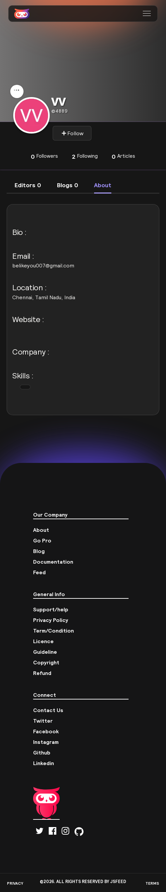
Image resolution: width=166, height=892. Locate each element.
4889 (59, 111)
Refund (42, 673)
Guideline (45, 652)
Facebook (46, 731)
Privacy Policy (50, 620)
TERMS (152, 883)
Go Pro (42, 540)
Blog (39, 551)
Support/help (50, 609)
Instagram (46, 742)
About (41, 530)
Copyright (46, 662)
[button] (147, 13)
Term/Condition (53, 631)
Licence (43, 641)
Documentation (53, 562)
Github (41, 752)
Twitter (43, 721)
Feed (39, 572)
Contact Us (48, 710)
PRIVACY (15, 883)
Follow (72, 133)
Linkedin (43, 763)
